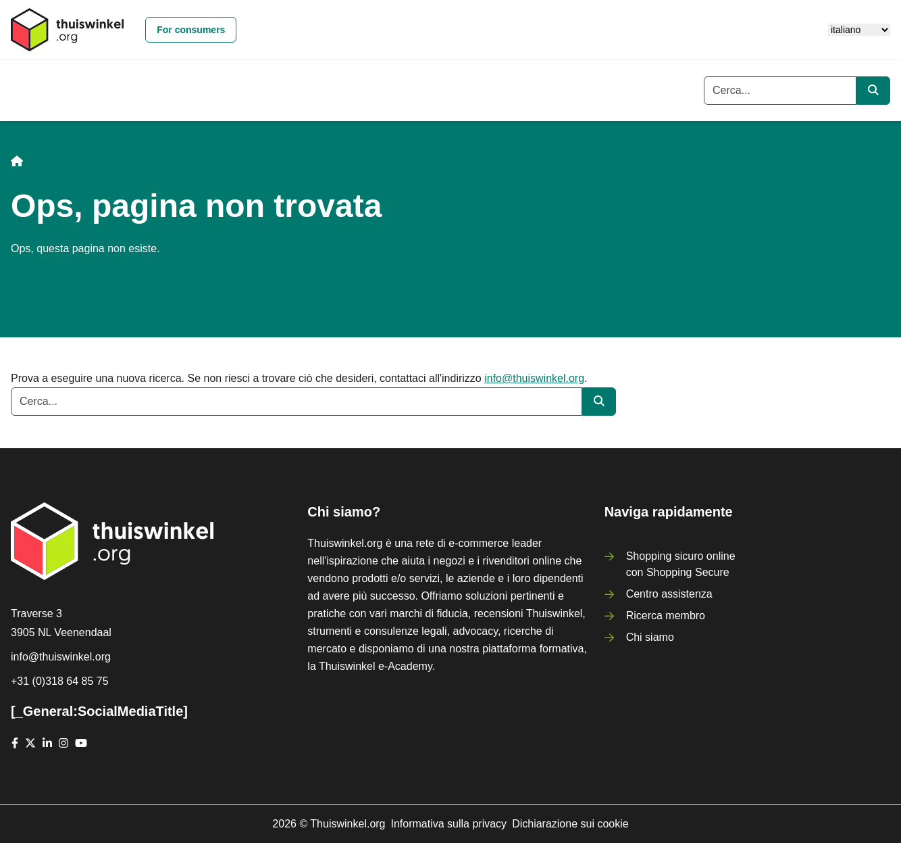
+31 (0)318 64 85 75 (60, 681)
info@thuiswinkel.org (534, 378)
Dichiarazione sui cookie (570, 823)
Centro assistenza (669, 594)
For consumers (191, 29)
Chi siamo (650, 637)
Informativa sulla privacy (449, 823)
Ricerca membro (665, 615)
